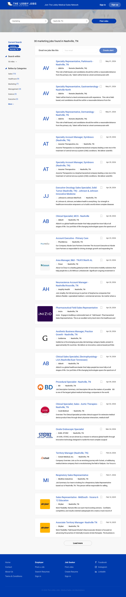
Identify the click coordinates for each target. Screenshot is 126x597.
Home (7, 562)
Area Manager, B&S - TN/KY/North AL (74, 260)
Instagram (102, 567)
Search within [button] (14, 56)
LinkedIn (102, 572)
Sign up (114, 5)
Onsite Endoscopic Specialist (70, 429)
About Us (9, 572)
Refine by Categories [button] (17, 68)
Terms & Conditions (13, 576)
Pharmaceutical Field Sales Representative (77, 307)
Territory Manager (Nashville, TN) (72, 453)
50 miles (11, 62)
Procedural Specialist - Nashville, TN (73, 382)
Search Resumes (42, 572)
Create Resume (71, 572)
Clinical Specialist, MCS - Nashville (72, 216)
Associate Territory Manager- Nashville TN (76, 522)
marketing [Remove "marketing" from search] (13, 46)
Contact (8, 567)
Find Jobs (104, 21)
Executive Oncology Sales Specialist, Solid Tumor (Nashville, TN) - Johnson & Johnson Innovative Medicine (77, 190)
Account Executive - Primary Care (72, 238)
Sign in (103, 5)
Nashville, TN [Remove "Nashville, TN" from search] (14, 49)
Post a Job (39, 567)
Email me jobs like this (48, 50)
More (10, 104)
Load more (78, 543)
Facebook (102, 562)
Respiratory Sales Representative (72, 475)
